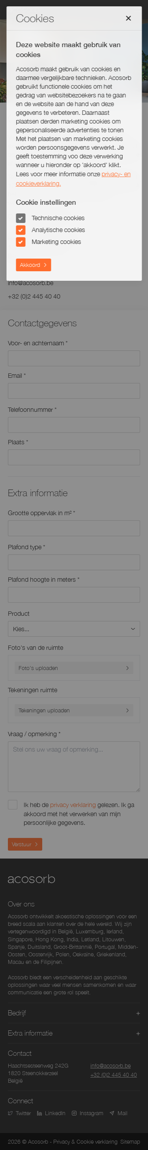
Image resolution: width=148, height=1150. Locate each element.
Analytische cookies (58, 229)
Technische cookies (58, 217)
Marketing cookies (56, 241)
